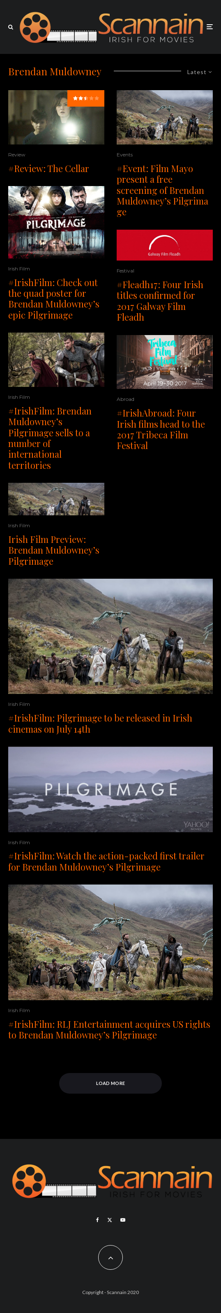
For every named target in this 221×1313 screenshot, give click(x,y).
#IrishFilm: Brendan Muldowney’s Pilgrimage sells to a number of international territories (50, 437)
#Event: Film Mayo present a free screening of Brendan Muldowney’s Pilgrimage (162, 190)
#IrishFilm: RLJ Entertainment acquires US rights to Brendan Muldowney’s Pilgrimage (109, 1030)
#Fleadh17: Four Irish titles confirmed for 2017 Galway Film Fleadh (160, 301)
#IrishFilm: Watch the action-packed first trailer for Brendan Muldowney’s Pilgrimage (106, 861)
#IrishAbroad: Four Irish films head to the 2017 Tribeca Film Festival (161, 429)
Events (125, 154)
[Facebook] (97, 1220)
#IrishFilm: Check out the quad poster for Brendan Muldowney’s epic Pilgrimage (53, 299)
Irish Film (19, 268)
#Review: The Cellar (48, 168)
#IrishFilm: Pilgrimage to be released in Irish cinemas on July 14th (100, 723)
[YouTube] (122, 1220)
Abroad (125, 399)
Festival (125, 271)
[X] (109, 1220)
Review (16, 154)
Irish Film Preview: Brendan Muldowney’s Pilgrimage (53, 550)
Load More (110, 1083)
